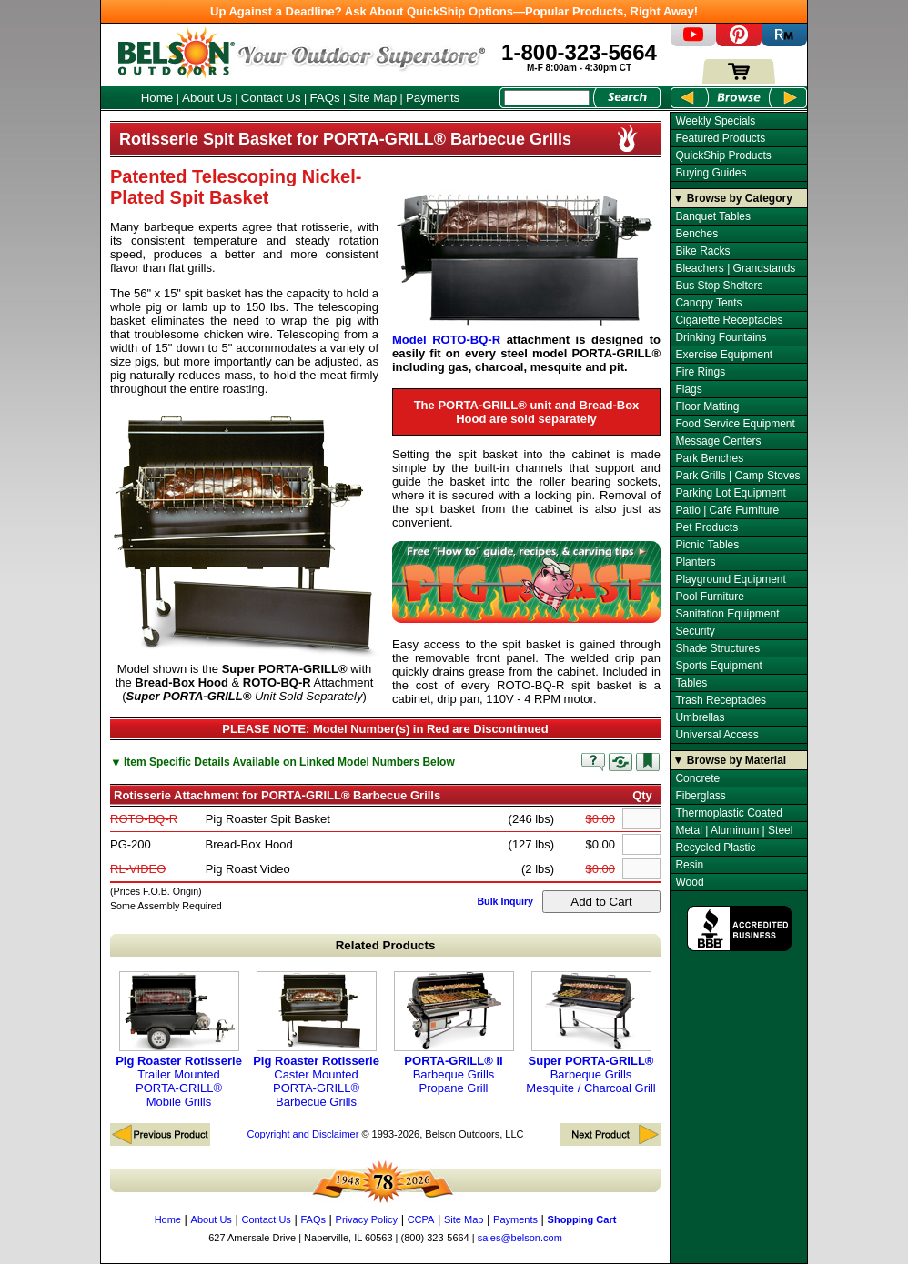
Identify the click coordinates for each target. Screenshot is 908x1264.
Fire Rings (700, 372)
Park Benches (709, 458)
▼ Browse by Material (730, 760)
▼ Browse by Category (732, 198)
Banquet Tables (713, 216)
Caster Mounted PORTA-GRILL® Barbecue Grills (316, 1040)
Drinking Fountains (720, 337)
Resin (689, 864)
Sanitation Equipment (727, 613)
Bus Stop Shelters (718, 285)
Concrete (697, 778)
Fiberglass (700, 795)
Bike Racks (702, 251)
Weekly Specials (715, 121)
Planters (695, 562)
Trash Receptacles (720, 700)
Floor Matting (707, 406)
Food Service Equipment (734, 423)
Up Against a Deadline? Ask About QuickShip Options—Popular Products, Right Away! (454, 11)
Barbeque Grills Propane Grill (454, 1033)
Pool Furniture (709, 596)
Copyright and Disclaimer (302, 1134)
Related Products (386, 945)
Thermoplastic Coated (728, 813)
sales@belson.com (520, 1237)
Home (157, 98)
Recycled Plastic (715, 847)
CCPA (421, 1219)
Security (694, 631)
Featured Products (720, 138)
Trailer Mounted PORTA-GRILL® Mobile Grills (179, 1040)
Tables (691, 683)
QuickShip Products (723, 155)
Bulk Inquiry (505, 901)
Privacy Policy (367, 1219)
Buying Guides (710, 172)
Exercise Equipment (723, 354)
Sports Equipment (718, 665)
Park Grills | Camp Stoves (737, 475)
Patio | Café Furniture (727, 510)
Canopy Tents (708, 302)
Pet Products (706, 527)
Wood (689, 882)
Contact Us (271, 98)
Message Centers (718, 441)
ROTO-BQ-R (143, 819)
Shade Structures (717, 648)
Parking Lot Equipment (730, 493)
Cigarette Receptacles (728, 320)
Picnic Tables (707, 544)
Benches (696, 233)
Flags (688, 389)
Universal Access (716, 734)
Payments (432, 98)
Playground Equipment (730, 579)
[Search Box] (547, 97)
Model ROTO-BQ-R (446, 339)
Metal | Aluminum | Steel (733, 830)
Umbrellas (699, 717)
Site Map (373, 98)
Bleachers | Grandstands (735, 268)
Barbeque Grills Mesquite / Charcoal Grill (590, 1033)
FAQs (324, 98)
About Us (207, 98)
